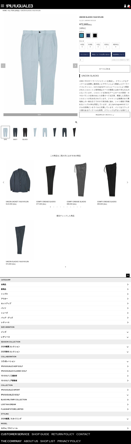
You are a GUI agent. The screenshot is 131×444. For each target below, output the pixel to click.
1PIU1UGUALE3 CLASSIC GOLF (14, 371)
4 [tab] (60, 207)
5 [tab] (64, 207)
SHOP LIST (47, 441)
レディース (5, 322)
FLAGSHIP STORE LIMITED (12, 409)
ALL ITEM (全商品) (13, 10)
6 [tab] (67, 207)
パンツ (3, 308)
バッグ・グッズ (7, 318)
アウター (4, 299)
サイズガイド (85, 54)
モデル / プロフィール (9, 428)
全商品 (3, 284)
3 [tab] (57, 207)
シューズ (4, 313)
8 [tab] (74, 207)
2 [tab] (54, 207)
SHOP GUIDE (40, 434)
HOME (5, 10)
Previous (3, 65)
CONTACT (83, 434)
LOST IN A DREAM (8, 404)
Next (75, 65)
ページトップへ (128, 275)
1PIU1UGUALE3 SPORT (10, 390)
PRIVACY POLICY (69, 441)
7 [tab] (70, 207)
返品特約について (118, 54)
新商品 (3, 289)
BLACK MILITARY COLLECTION (14, 400)
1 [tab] (50, 207)
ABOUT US (31, 441)
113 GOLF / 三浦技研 (9, 376)
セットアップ (6, 303)
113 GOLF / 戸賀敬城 (9, 380)
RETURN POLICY (62, 434)
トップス (4, 294)
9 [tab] (77, 207)
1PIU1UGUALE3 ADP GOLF (12, 366)
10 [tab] (80, 207)
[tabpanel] (20, 182)
